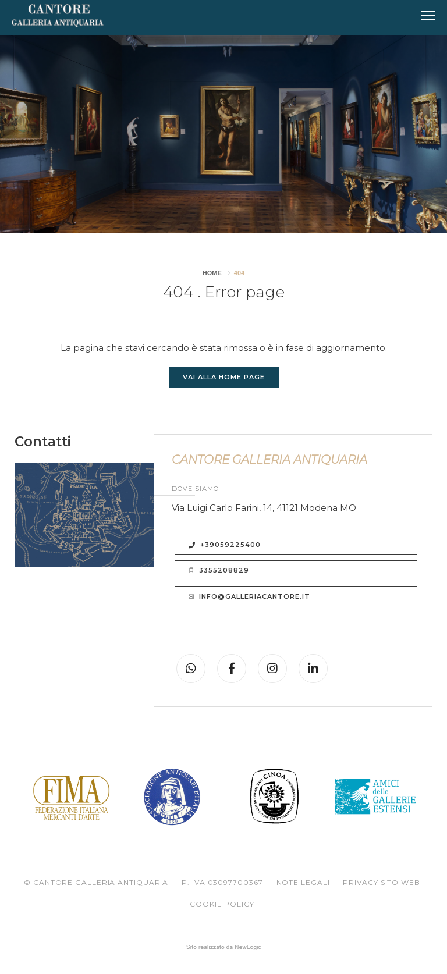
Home (212, 272)
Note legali (303, 882)
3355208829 (219, 570)
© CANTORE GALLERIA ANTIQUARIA (96, 882)
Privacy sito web (381, 882)
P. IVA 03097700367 (222, 882)
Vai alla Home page (224, 377)
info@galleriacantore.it (249, 597)
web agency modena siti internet (223, 947)
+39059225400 (225, 545)
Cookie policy (222, 904)
